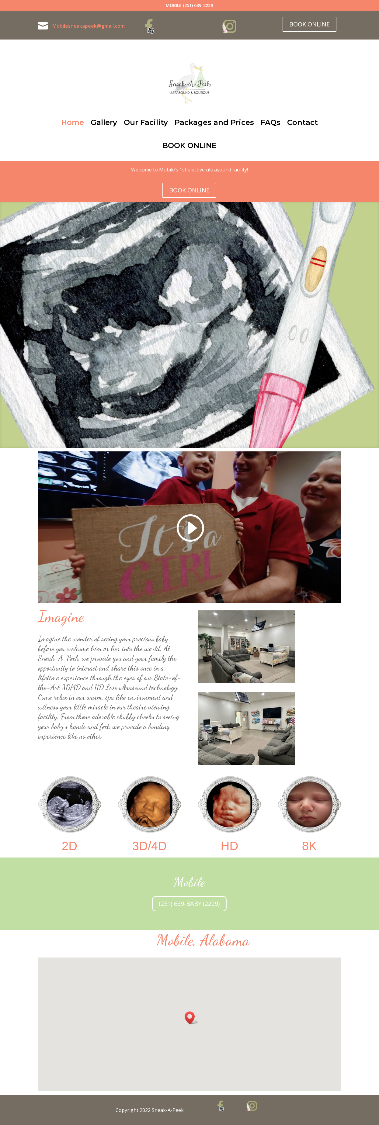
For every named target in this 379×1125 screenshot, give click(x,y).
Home (72, 122)
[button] (192, 1017)
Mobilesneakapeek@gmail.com (88, 25)
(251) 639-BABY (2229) (189, 903)
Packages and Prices (214, 122)
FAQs (270, 122)
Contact (302, 122)
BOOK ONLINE (309, 24)
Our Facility (146, 122)
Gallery (104, 122)
